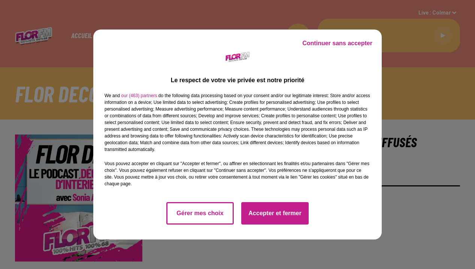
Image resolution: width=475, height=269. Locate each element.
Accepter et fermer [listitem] (274, 213)
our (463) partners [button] (139, 95)
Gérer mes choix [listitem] (199, 213)
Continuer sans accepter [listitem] (337, 43)
